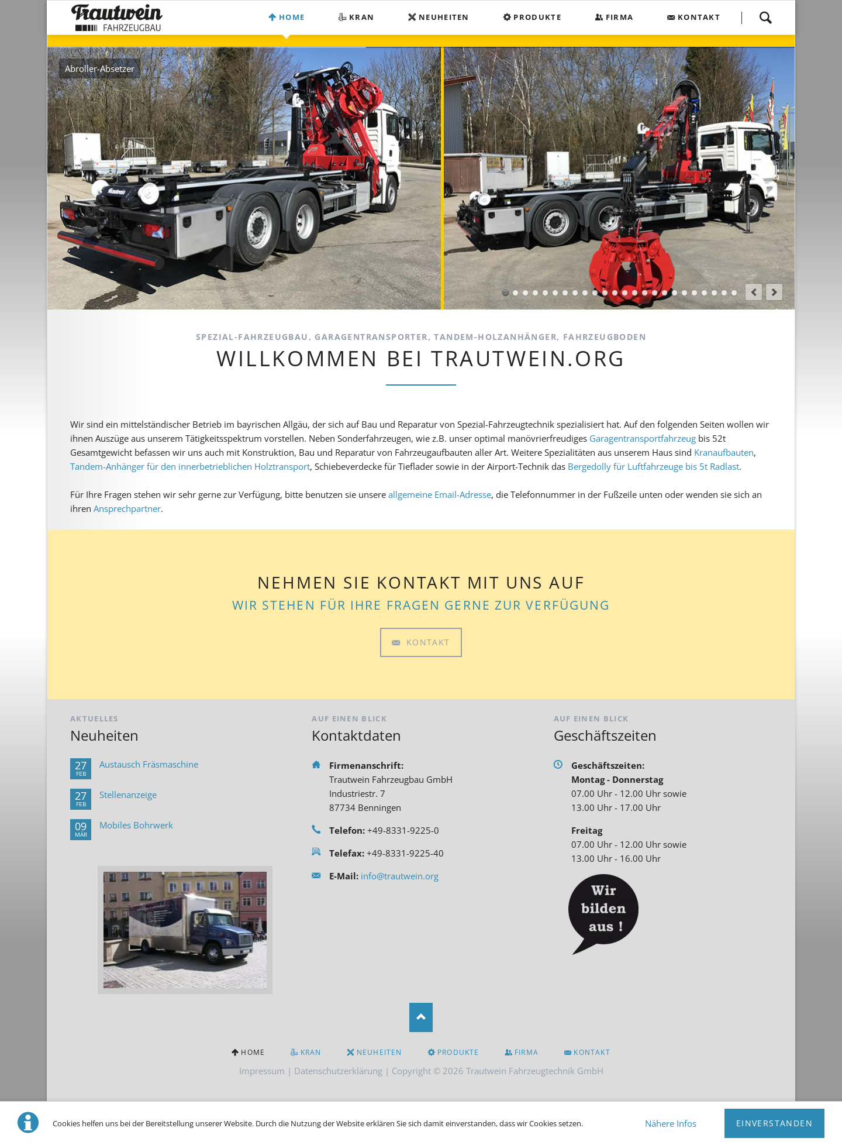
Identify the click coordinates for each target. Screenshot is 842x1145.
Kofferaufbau (535, 292)
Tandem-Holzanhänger (694, 292)
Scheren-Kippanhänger (684, 292)
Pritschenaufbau (525, 292)
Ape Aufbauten (545, 292)
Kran (361, 17)
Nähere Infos (670, 1123)
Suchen (765, 18)
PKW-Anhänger (704, 292)
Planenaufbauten (724, 292)
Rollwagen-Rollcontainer (634, 292)
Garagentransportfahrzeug (642, 438)
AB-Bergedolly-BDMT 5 (595, 292)
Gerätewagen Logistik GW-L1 (644, 292)
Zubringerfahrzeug (585, 292)
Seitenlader (565, 292)
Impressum (262, 1071)
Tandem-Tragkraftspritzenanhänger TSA (674, 292)
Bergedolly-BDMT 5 (614, 292)
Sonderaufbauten (555, 292)
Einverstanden (774, 1123)
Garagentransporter (575, 292)
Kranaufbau (515, 292)
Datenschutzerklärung (338, 1071)
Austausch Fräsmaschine (148, 764)
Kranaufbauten (724, 452)
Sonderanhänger (714, 292)
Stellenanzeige (128, 794)
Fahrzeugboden (734, 292)
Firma (620, 17)
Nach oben (421, 1017)
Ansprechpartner (127, 508)
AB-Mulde (624, 292)
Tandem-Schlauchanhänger (664, 292)
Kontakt (699, 17)
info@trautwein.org (400, 876)
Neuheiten (444, 17)
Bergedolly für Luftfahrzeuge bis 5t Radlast (653, 466)
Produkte (537, 17)
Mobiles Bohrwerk (136, 825)
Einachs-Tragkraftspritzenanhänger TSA (654, 292)
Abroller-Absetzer (505, 292)
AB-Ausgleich (605, 292)
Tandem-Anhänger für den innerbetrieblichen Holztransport (190, 466)
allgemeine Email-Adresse (439, 494)
